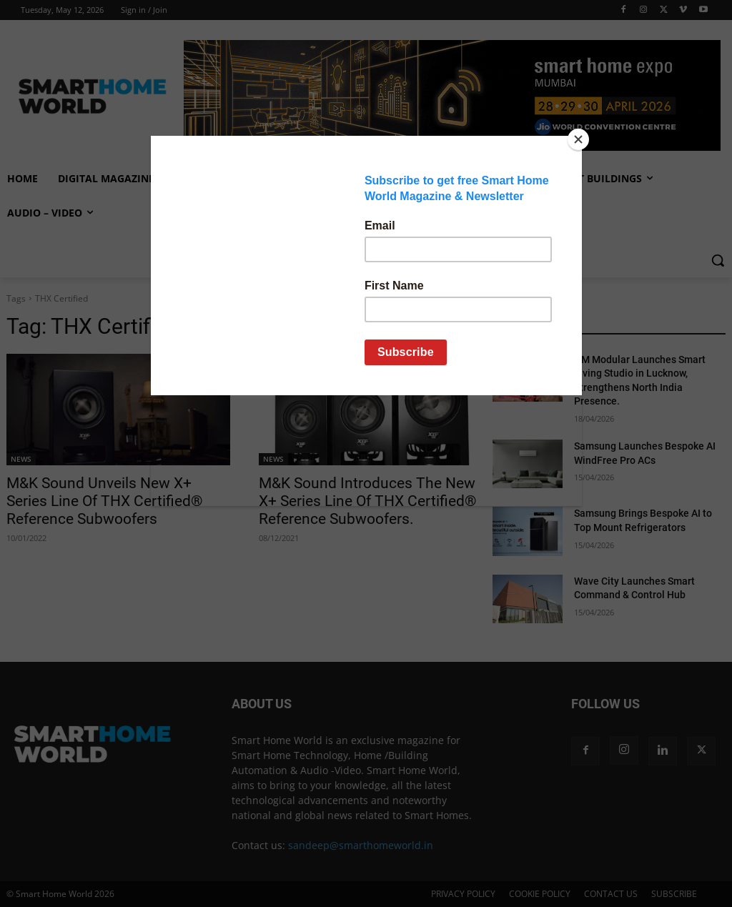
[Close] (578, 139)
